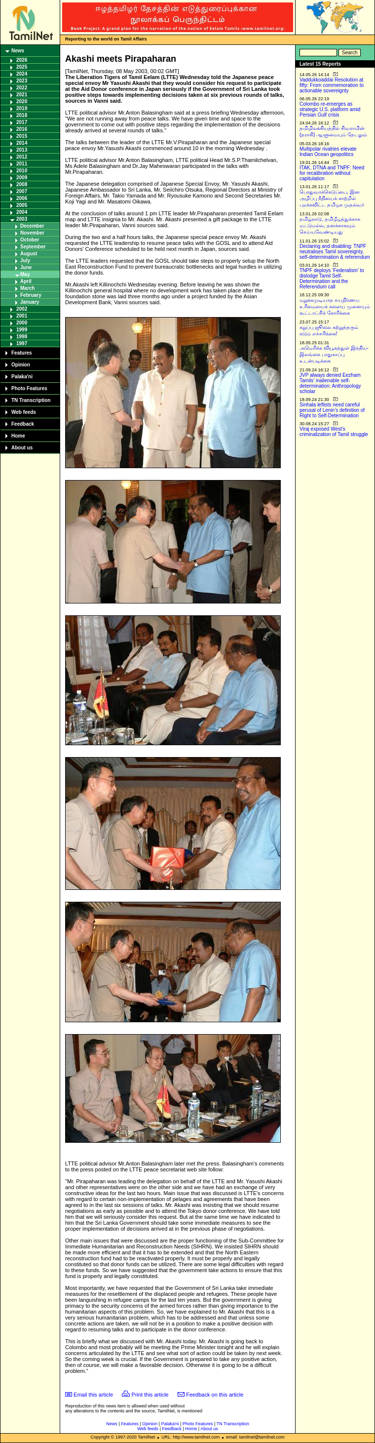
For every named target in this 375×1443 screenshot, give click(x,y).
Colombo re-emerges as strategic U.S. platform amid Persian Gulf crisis (330, 109)
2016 (21, 129)
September (33, 246)
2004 (21, 212)
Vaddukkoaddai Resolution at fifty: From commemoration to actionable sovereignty (332, 85)
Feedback (22, 424)
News (17, 50)
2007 (21, 191)
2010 (21, 170)
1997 (21, 343)
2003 (21, 219)
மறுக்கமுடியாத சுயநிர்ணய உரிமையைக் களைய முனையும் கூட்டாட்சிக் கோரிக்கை (335, 306)
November (32, 233)
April (26, 281)
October (29, 239)
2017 (21, 122)
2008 (21, 184)
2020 (21, 101)
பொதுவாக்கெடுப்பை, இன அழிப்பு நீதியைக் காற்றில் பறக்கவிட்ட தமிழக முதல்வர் (332, 198)
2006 (21, 198)
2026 (21, 60)
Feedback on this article (214, 1395)
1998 (21, 336)
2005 (21, 205)
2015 (21, 136)
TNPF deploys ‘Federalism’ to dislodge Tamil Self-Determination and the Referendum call (332, 278)
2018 (21, 115)
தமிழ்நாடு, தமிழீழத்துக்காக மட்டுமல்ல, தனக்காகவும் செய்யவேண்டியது (330, 225)
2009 (21, 177)
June (26, 267)
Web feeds (23, 412)
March (27, 288)
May (25, 274)
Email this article (93, 1395)
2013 (21, 150)
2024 (21, 74)
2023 (21, 80)
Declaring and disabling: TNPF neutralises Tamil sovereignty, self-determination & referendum (335, 251)
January (29, 302)
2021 (21, 94)
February (30, 295)
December (32, 226)
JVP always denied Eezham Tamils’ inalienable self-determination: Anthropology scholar (330, 383)
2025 (21, 67)
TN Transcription (30, 400)
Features (21, 353)
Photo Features (29, 388)
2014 (21, 143)
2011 (21, 163)
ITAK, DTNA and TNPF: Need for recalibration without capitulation (332, 173)
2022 (21, 87)
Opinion (20, 364)
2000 (21, 322)
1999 (21, 329)
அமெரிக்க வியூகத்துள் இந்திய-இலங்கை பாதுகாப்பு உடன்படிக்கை (334, 354)
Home (18, 436)
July (25, 260)
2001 (21, 316)
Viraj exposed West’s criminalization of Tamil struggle (334, 431)
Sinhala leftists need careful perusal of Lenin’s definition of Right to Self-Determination (332, 410)
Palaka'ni (22, 376)
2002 (21, 309)
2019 (21, 108)
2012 (21, 157)
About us (22, 447)
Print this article (150, 1395)
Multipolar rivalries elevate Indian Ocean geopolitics (328, 151)
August (28, 253)
